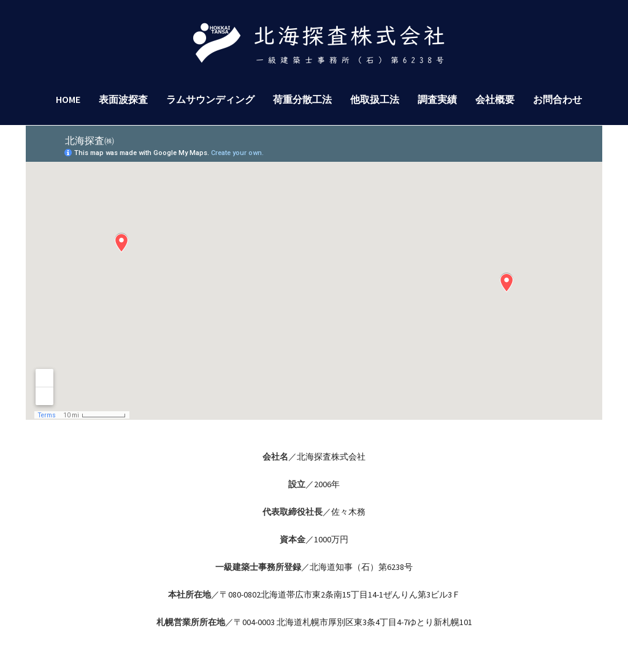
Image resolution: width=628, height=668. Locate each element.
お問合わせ (557, 99)
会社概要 (495, 99)
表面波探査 (123, 99)
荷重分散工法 (302, 99)
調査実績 (437, 99)
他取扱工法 (374, 99)
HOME (68, 99)
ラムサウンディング (210, 99)
